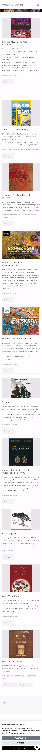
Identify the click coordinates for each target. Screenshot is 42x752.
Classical (7, 75)
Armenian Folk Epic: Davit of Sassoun (16, 196)
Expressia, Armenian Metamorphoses (12, 264)
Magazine (8, 150)
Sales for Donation (30, 150)
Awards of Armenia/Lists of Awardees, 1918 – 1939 (15, 471)
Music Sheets (15, 676)
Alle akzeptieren (21, 748)
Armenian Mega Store (12, 5)
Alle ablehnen (21, 738)
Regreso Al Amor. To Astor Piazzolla (15, 43)
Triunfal (6, 402)
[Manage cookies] (37, 747)
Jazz (5, 551)
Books (6, 215)
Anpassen (21, 743)
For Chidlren (15, 215)
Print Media (17, 150)
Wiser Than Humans (12, 596)
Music (15, 75)
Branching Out (9, 533)
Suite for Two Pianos (12, 661)
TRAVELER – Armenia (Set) (15, 129)
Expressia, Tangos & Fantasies (17, 338)
